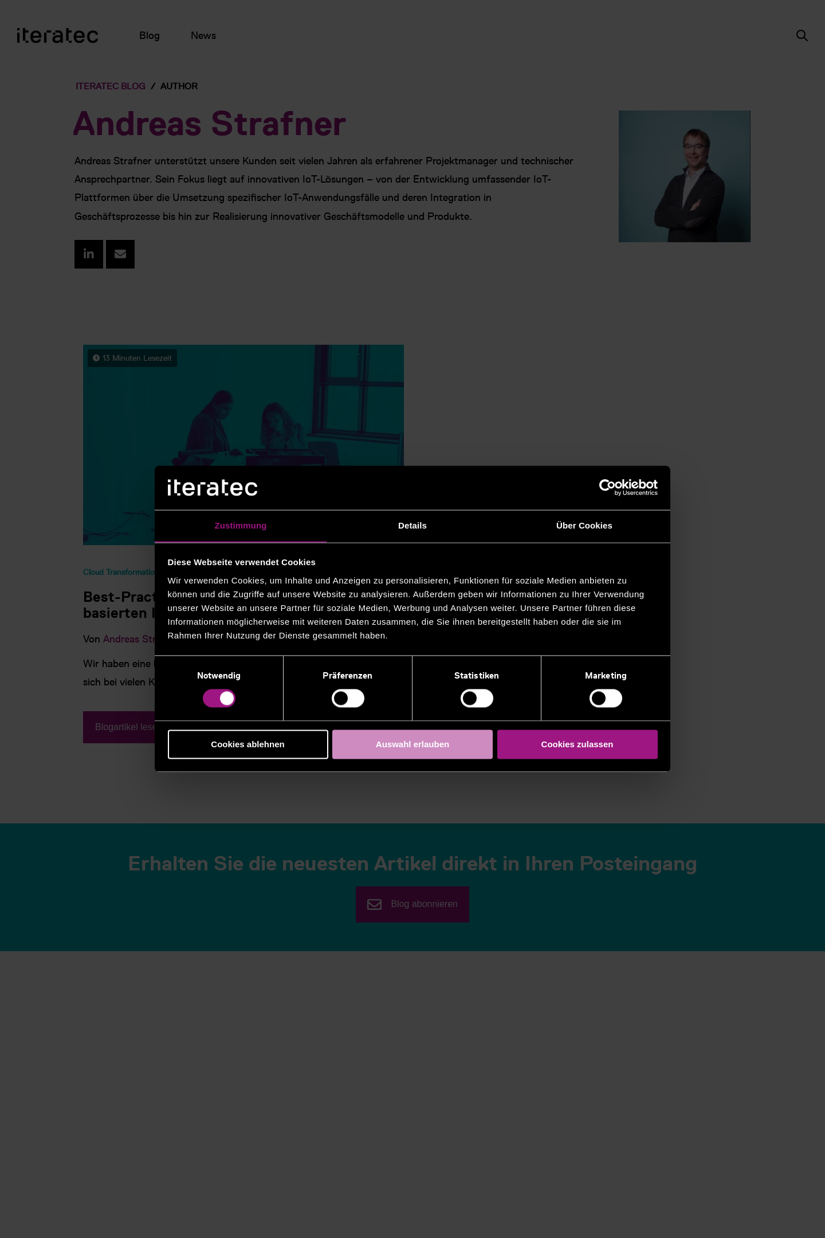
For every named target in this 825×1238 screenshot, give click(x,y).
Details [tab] (412, 525)
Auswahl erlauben (412, 745)
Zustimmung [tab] (241, 525)
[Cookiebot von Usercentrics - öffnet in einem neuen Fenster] (607, 487)
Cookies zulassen (577, 745)
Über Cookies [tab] (584, 525)
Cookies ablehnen (247, 745)
